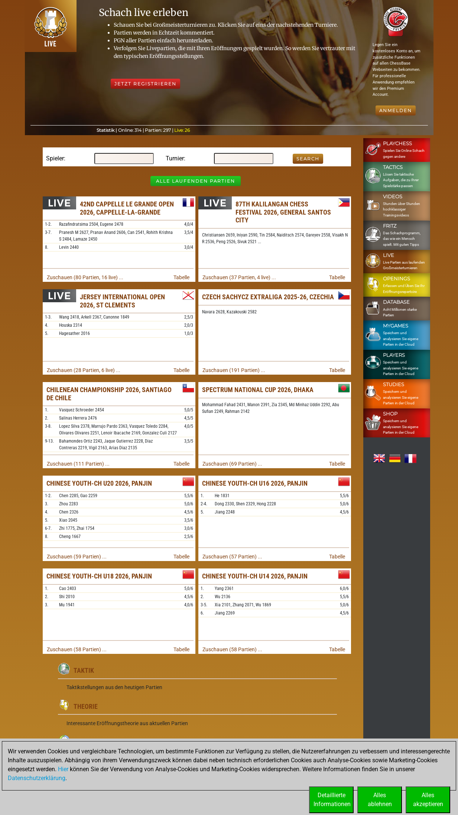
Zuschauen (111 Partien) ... (78, 464)
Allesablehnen (380, 800)
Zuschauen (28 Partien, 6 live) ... (83, 370)
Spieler (55, 158)
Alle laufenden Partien (195, 181)
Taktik (84, 670)
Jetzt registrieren (145, 84)
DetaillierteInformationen (332, 800)
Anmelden (395, 110)
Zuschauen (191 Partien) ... (233, 370)
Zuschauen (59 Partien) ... (77, 557)
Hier (63, 769)
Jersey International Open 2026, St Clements (122, 301)
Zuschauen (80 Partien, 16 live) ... (85, 277)
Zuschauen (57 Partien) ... (232, 557)
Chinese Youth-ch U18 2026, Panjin (99, 576)
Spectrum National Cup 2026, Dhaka (258, 390)
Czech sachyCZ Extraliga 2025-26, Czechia (268, 297)
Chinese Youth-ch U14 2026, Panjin (255, 576)
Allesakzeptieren (428, 800)
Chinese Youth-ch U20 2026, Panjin (99, 483)
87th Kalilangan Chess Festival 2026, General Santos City (283, 212)
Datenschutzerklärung (36, 778)
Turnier (175, 158)
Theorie (86, 706)
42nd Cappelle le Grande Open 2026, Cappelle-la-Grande (127, 208)
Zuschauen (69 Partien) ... (232, 464)
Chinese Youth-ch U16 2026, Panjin (255, 483)
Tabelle (181, 277)
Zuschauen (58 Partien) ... (77, 649)
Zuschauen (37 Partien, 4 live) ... (239, 277)
